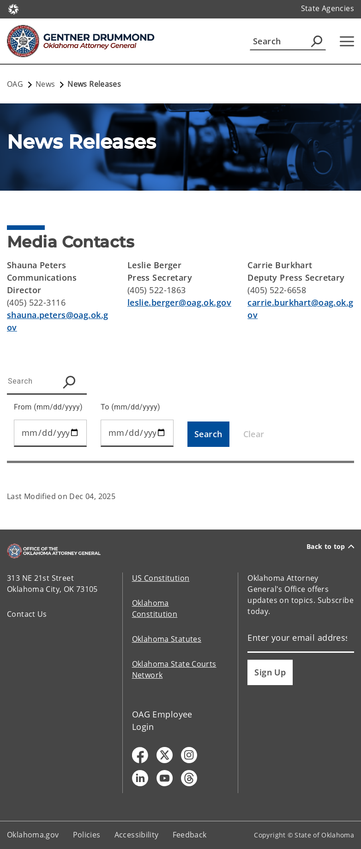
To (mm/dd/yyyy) (130, 407)
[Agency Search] (316, 41)
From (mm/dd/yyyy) (48, 407)
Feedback (190, 835)
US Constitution (161, 578)
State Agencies (327, 8)
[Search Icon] (71, 382)
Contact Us (27, 614)
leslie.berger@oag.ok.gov (179, 302)
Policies (87, 835)
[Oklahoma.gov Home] (13, 8)
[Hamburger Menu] (347, 41)
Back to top (330, 546)
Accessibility (136, 835)
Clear (254, 434)
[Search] (288, 41)
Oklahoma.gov (33, 835)
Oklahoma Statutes (166, 639)
